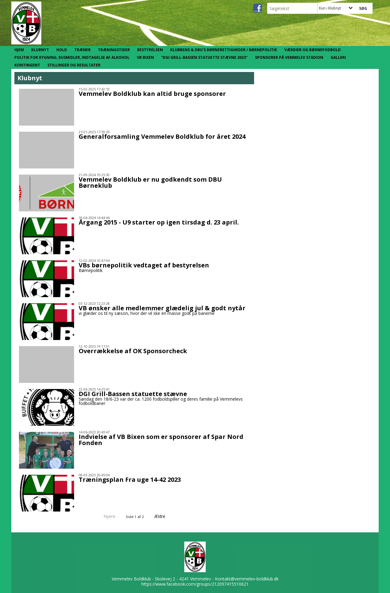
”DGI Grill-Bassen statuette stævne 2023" (204, 57)
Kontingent (27, 65)
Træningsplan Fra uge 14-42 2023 (130, 479)
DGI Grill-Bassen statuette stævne (133, 394)
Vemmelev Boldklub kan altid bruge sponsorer (152, 93)
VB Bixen (145, 57)
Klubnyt (40, 49)
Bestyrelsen (150, 49)
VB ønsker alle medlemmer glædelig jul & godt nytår (162, 308)
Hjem (19, 49)
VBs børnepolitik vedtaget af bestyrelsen (144, 265)
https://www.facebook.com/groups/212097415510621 (195, 584)
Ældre (164, 516)
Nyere (106, 516)
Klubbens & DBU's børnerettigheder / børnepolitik (223, 49)
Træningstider (114, 49)
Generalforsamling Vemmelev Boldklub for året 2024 (162, 136)
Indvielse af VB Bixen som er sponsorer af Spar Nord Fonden (161, 439)
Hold (61, 49)
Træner (82, 49)
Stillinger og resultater (73, 65)
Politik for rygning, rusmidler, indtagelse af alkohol (71, 57)
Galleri (338, 57)
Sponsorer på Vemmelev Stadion (289, 57)
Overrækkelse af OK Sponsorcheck (133, 351)
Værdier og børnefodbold (312, 49)
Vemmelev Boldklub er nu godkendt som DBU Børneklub (150, 182)
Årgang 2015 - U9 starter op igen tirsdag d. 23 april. (159, 222)
